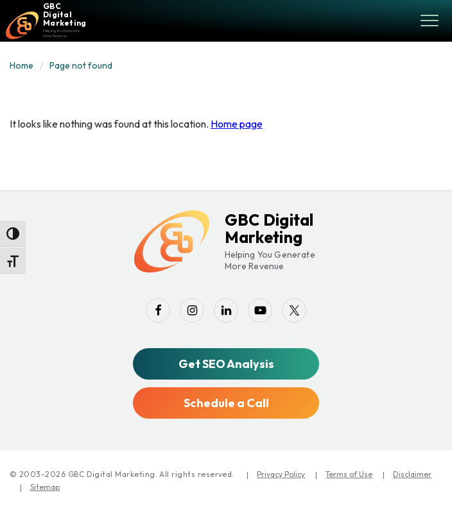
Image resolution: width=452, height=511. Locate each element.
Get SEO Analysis (226, 363)
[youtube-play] (260, 310)
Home (21, 65)
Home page (237, 123)
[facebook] (158, 310)
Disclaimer (412, 474)
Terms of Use (349, 474)
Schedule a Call (226, 403)
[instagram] (192, 310)
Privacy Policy (281, 474)
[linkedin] (226, 310)
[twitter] (294, 310)
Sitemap (45, 487)
